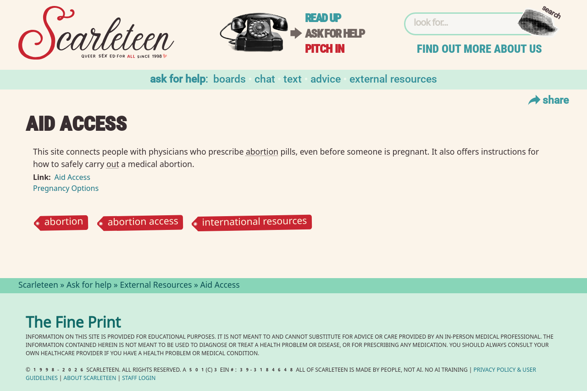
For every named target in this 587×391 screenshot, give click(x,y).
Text (292, 78)
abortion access (142, 223)
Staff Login (138, 379)
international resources (254, 223)
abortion (63, 222)
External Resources (393, 78)
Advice (325, 78)
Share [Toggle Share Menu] (547, 99)
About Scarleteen (90, 379)
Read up (323, 18)
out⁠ (112, 163)
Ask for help (335, 33)
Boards (229, 78)
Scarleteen (38, 286)
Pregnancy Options (66, 188)
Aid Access (72, 177)
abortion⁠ (262, 151)
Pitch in (324, 49)
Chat (265, 78)
